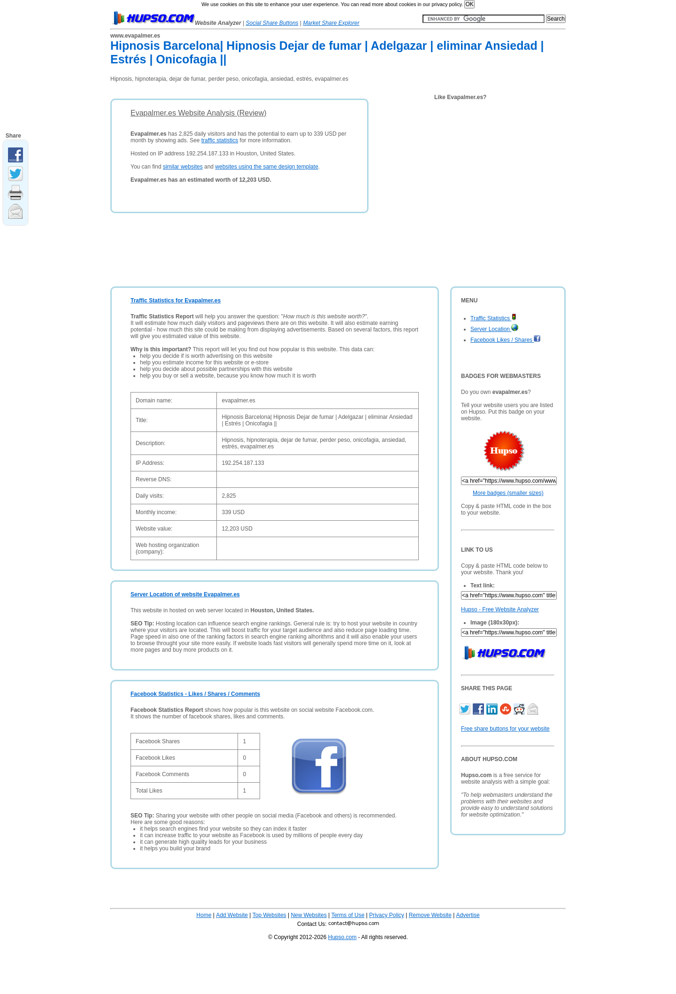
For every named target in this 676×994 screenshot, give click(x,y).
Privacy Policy (386, 915)
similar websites (183, 166)
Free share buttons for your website (505, 728)
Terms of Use (348, 915)
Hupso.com (342, 937)
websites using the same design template (266, 166)
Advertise (468, 915)
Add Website (232, 915)
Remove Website (430, 915)
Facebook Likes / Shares (505, 340)
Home (203, 915)
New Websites (308, 915)
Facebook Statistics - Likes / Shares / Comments (195, 694)
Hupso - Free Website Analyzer (500, 609)
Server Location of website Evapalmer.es (185, 594)
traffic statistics (219, 140)
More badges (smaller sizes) (508, 493)
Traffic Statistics (493, 318)
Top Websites (269, 915)
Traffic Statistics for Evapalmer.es (176, 300)
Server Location (494, 329)
